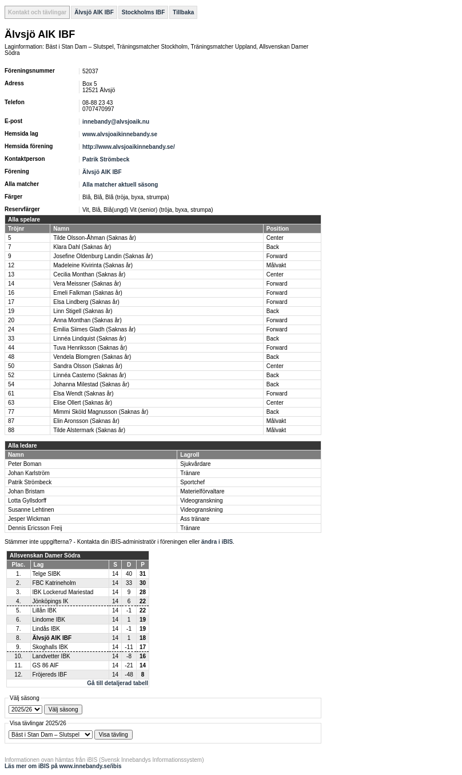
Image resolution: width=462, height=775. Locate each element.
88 (11, 430)
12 (11, 265)
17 (11, 302)
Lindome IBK (49, 619)
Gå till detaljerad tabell (117, 683)
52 (11, 375)
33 (11, 338)
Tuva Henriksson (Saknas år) (90, 348)
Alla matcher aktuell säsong (120, 184)
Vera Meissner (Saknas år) (87, 283)
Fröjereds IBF (50, 674)
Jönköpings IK (51, 601)
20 (11, 320)
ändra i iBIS (217, 542)
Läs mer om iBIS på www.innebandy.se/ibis (63, 766)
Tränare (190, 473)
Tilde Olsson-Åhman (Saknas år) (94, 238)
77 (11, 412)
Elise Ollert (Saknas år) (82, 403)
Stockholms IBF (143, 12)
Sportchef (192, 482)
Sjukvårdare (195, 464)
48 (11, 357)
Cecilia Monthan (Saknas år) (89, 274)
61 (11, 393)
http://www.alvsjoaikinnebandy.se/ (128, 147)
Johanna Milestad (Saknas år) (91, 384)
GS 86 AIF (46, 665)
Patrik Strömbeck (105, 159)
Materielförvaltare (202, 491)
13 (11, 274)
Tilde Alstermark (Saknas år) (89, 430)
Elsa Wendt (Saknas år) (83, 393)
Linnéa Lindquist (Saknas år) (89, 338)
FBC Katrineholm (54, 583)
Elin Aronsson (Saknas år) (86, 421)
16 (11, 293)
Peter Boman (24, 464)
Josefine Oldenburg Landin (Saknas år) (103, 256)
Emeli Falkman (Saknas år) (87, 293)
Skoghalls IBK (50, 647)
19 (11, 311)
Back (272, 247)
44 (11, 348)
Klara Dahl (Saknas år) (82, 247)
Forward (277, 256)
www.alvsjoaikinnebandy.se (119, 134)
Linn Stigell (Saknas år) (82, 311)
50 (11, 366)
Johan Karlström (29, 473)
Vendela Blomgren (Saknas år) (92, 357)
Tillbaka (183, 12)
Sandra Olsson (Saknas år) (87, 366)
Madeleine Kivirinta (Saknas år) (93, 265)
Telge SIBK (47, 574)
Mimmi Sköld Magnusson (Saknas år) (100, 412)
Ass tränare (194, 519)
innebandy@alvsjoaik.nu (115, 121)
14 (11, 283)
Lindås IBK (46, 629)
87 (11, 421)
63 (11, 403)
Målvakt (276, 265)
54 (11, 384)
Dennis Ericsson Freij (35, 528)
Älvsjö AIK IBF (94, 12)
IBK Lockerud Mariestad (63, 592)
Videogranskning (201, 500)
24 (11, 329)
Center (275, 238)
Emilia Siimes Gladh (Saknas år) (94, 329)
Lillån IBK (45, 610)
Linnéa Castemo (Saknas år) (89, 375)
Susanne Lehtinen (31, 510)
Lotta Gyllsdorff (27, 500)
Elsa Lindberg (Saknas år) (86, 302)
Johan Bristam (26, 491)
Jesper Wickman (29, 519)
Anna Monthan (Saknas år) (87, 320)
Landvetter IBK (51, 656)
